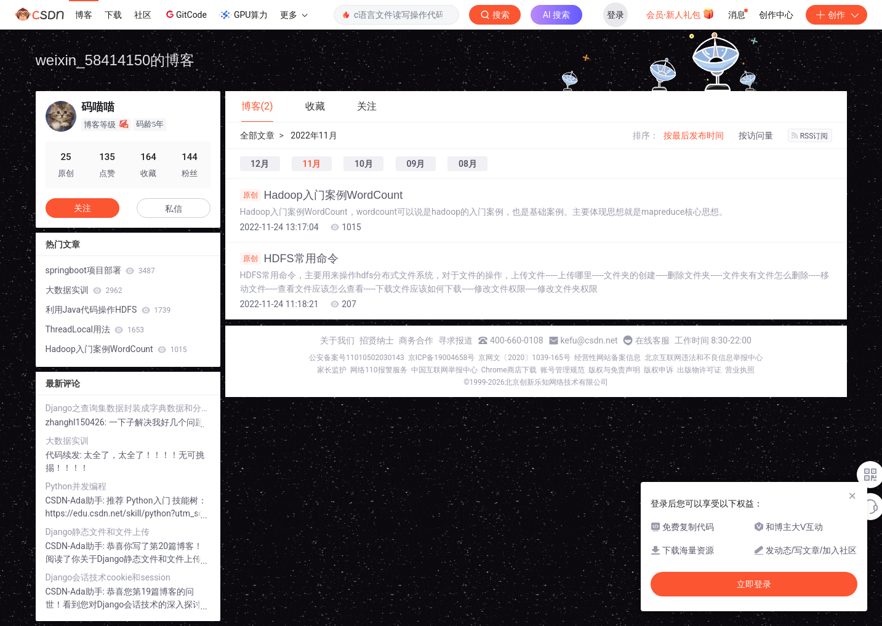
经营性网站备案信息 (607, 357)
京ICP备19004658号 (441, 357)
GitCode (185, 14)
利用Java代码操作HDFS (108, 310)
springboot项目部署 (100, 270)
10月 (364, 164)
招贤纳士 (376, 340)
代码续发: (65, 455)
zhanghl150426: (77, 422)
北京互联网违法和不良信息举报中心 (703, 357)
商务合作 (416, 340)
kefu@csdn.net (589, 340)
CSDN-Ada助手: (76, 500)
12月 (260, 164)
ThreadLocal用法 (95, 329)
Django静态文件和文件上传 (98, 532)
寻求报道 (455, 340)
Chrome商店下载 (509, 370)
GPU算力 (243, 15)
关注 (82, 208)
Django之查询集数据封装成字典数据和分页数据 (128, 408)
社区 (142, 15)
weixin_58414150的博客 (115, 60)
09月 (415, 164)
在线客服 (652, 340)
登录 (615, 15)
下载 (113, 15)
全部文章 (257, 135)
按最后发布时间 (694, 135)
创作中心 (776, 15)
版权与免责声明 (614, 370)
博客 (83, 15)
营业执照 (740, 370)
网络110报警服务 (378, 370)
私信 (173, 209)
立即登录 (754, 584)
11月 (311, 164)
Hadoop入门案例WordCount (321, 195)
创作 (836, 15)
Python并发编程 (76, 486)
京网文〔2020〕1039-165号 (524, 357)
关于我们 (337, 340)
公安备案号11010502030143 (356, 357)
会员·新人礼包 (680, 13)
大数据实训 (84, 290)
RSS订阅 (810, 136)
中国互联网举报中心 (444, 370)
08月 (468, 164)
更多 (293, 15)
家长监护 (332, 370)
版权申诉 (658, 370)
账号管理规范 (562, 370)
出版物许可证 (699, 370)
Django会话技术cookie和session (108, 577)
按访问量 (756, 135)
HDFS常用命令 (289, 258)
